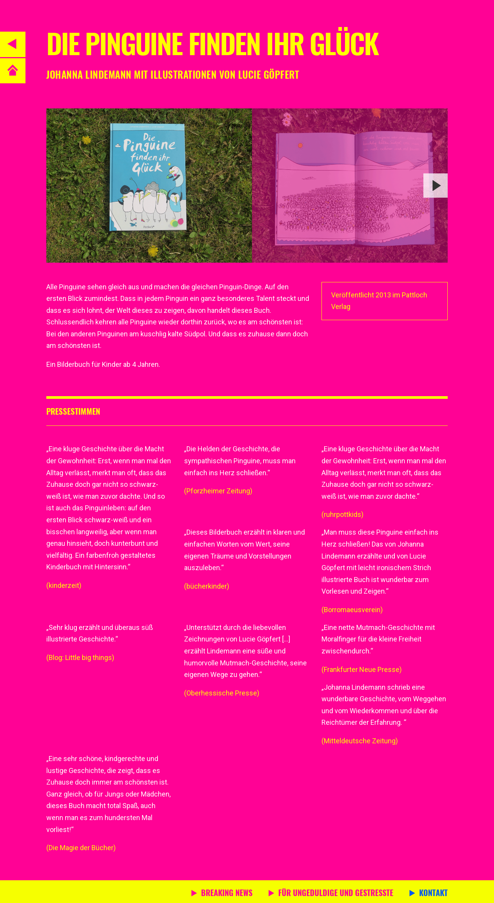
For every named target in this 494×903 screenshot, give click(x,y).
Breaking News (226, 894)
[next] (435, 185)
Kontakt (433, 894)
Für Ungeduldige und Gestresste (335, 894)
